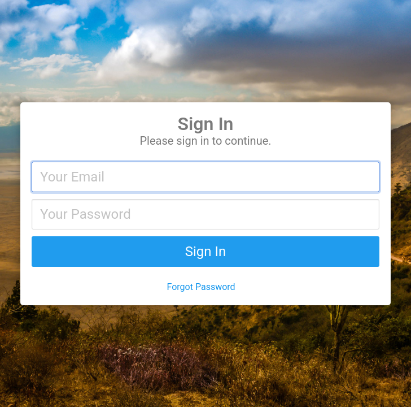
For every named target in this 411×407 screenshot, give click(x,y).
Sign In (205, 251)
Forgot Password (201, 287)
